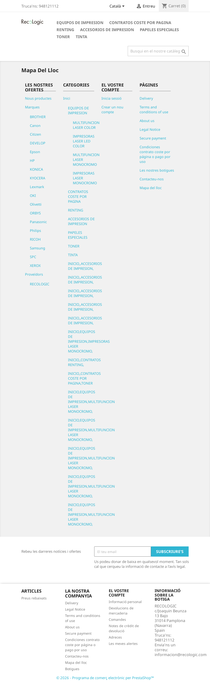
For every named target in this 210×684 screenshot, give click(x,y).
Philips (35, 230)
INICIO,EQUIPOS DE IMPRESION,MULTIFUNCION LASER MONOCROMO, (91, 402)
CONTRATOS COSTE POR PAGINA (140, 22)
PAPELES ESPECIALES (159, 29)
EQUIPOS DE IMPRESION (80, 22)
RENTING (65, 29)
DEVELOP (37, 143)
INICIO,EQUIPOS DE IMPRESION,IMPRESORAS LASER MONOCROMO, (89, 341)
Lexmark (37, 186)
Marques (32, 107)
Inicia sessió (111, 98)
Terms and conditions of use (154, 109)
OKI (33, 195)
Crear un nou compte (112, 109)
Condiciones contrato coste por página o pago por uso (155, 154)
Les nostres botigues (157, 170)
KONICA (36, 169)
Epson (35, 151)
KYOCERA (37, 178)
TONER (63, 36)
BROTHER (38, 116)
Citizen (35, 134)
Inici (66, 98)
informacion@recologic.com (181, 654)
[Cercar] (158, 51)
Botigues (72, 668)
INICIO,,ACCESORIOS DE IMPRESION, (85, 266)
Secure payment (153, 138)
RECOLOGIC (39, 284)
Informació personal (125, 601)
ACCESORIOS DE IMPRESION (107, 29)
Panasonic (38, 221)
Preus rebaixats (34, 598)
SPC (33, 256)
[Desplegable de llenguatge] (117, 6)
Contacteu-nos (152, 179)
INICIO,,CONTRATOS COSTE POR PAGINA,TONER (84, 378)
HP (32, 160)
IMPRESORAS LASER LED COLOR (83, 141)
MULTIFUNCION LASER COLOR (86, 125)
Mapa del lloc (151, 187)
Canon (35, 125)
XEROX (35, 265)
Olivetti (36, 204)
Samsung (37, 248)
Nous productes (38, 98)
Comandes (117, 619)
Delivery (146, 98)
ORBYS (35, 213)
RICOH (35, 239)
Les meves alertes (123, 643)
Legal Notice (150, 129)
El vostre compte (119, 593)
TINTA (81, 36)
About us (147, 120)
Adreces (115, 637)
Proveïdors (34, 274)
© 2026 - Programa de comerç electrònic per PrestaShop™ (105, 677)
